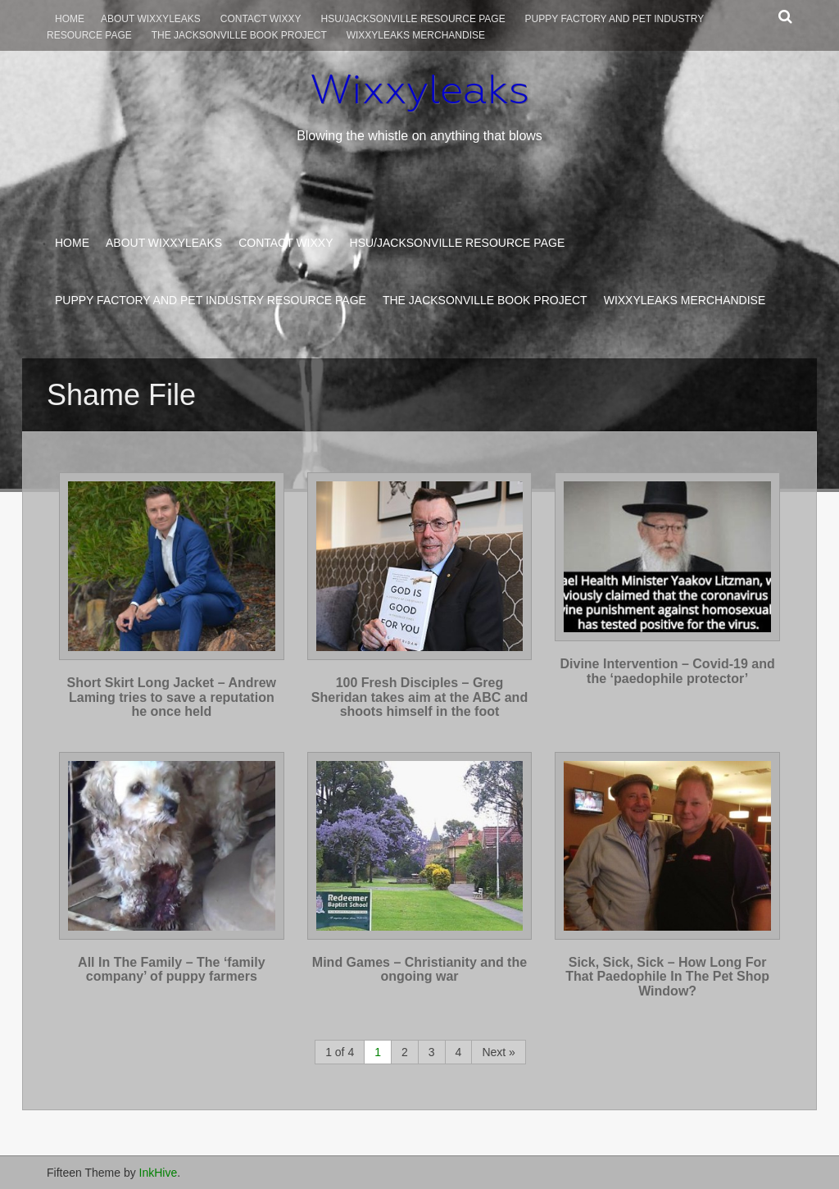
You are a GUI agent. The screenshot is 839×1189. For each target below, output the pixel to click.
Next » (498, 1052)
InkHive (158, 1172)
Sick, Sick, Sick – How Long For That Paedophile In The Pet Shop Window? (667, 976)
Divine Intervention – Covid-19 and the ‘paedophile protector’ (667, 671)
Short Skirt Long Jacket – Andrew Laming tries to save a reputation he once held (171, 697)
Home (69, 19)
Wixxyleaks (419, 89)
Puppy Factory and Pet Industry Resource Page (210, 300)
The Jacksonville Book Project (239, 35)
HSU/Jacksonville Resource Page (413, 19)
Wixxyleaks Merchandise (416, 35)
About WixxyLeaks (151, 19)
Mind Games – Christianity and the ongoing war (419, 969)
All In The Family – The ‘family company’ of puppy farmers (171, 969)
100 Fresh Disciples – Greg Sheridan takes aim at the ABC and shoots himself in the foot (419, 697)
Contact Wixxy (261, 19)
